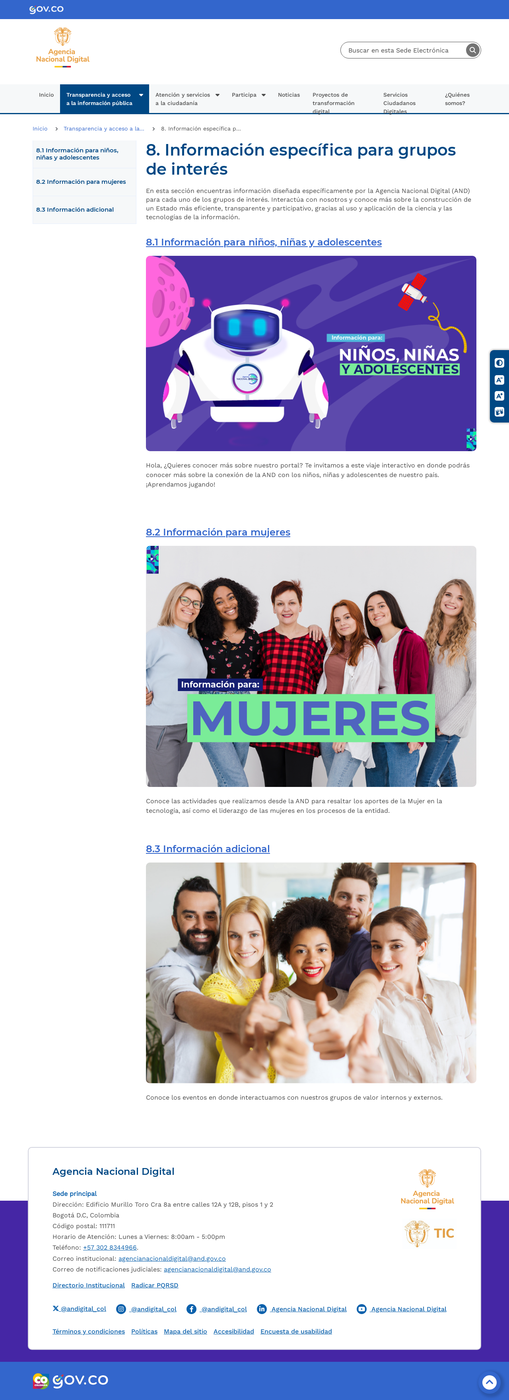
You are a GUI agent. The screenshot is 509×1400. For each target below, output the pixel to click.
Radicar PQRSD (155, 1285)
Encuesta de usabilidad (296, 1331)
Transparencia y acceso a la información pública (99, 99)
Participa (244, 95)
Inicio (46, 95)
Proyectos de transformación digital (334, 102)
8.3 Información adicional (75, 209)
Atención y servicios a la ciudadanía (182, 99)
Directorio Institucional (88, 1285)
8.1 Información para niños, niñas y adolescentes (77, 154)
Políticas (144, 1331)
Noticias (289, 95)
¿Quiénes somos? (457, 99)
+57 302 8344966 (110, 1247)
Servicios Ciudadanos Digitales (399, 102)
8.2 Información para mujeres (81, 181)
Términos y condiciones (88, 1331)
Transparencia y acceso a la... (105, 128)
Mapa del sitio (185, 1331)
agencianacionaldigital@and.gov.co (172, 1258)
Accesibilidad (234, 1331)
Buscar (473, 50)
